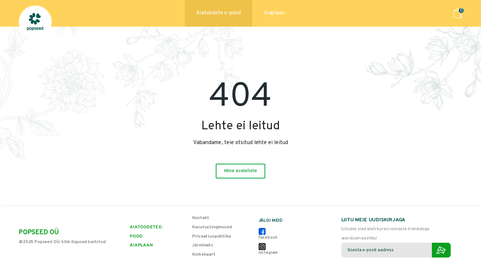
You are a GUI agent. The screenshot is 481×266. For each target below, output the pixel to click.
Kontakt (200, 218)
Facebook (268, 234)
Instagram (268, 249)
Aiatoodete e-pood (218, 13)
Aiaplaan (274, 13)
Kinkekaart (203, 255)
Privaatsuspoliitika (211, 236)
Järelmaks (202, 245)
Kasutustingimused (212, 227)
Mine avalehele (240, 171)
